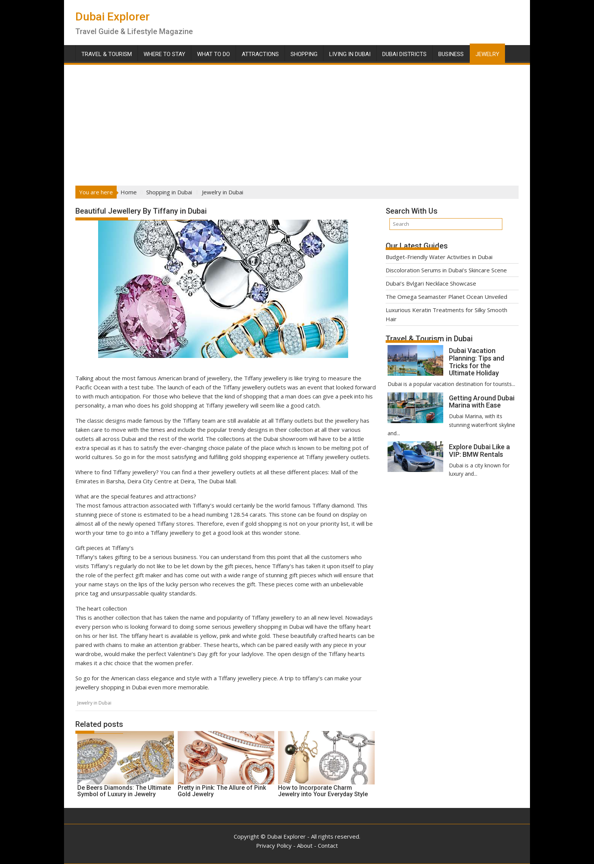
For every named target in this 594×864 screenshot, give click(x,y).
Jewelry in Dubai (94, 703)
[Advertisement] (297, 123)
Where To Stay (164, 54)
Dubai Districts (404, 54)
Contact (328, 845)
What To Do (213, 54)
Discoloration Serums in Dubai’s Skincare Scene (446, 270)
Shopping (304, 54)
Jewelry (487, 54)
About (305, 845)
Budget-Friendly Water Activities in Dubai (439, 257)
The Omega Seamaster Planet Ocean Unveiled (446, 296)
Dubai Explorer (112, 16)
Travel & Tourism (106, 54)
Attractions (260, 54)
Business (451, 54)
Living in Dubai (349, 54)
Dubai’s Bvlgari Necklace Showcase (431, 283)
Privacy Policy (274, 845)
